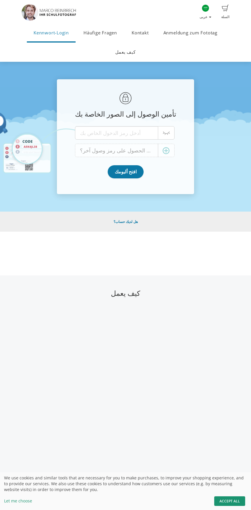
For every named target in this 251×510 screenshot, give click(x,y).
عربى (205, 12)
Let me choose (18, 501)
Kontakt (140, 33)
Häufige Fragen (100, 33)
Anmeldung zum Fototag (190, 33)
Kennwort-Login (51, 33)
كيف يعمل (125, 52)
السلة (225, 12)
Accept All (229, 501)
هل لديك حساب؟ (126, 221)
